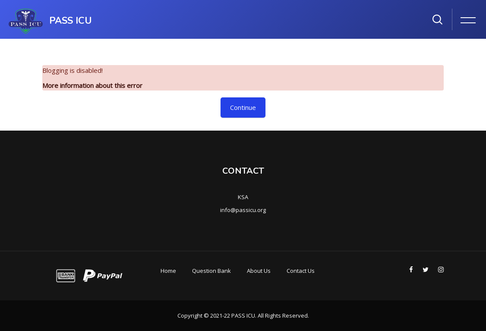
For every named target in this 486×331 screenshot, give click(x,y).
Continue (243, 107)
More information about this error (92, 85)
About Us (259, 271)
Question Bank (211, 271)
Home (168, 271)
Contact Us (301, 271)
